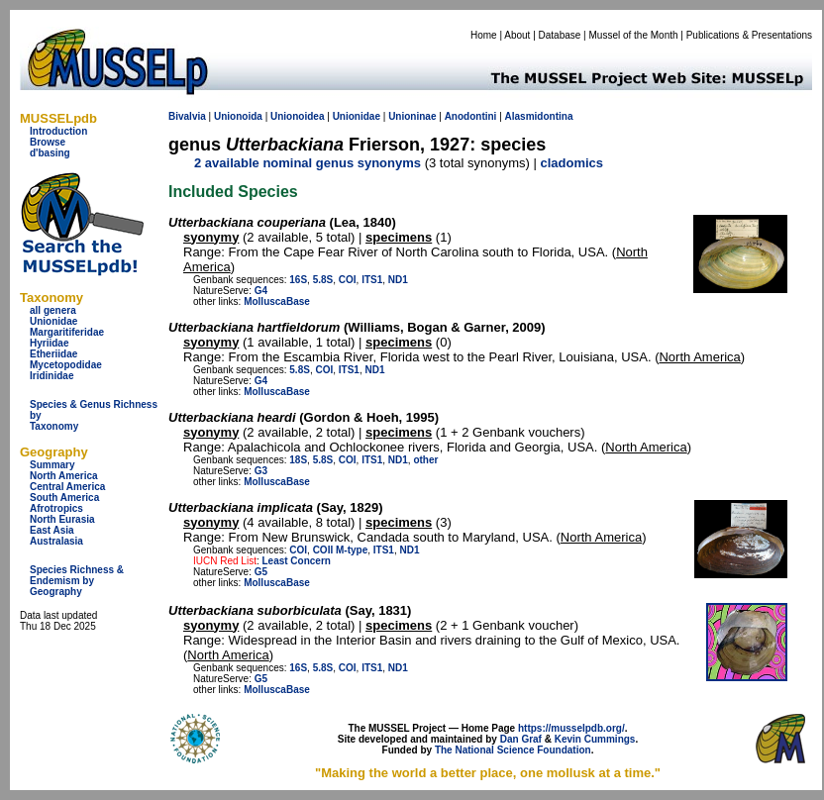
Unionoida (238, 116)
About (517, 35)
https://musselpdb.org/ (571, 728)
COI (348, 279)
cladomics (571, 162)
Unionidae (53, 321)
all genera (53, 310)
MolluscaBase (277, 301)
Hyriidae (49, 343)
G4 (261, 290)
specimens (398, 237)
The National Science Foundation (513, 750)
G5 (261, 571)
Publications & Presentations (749, 35)
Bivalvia (187, 116)
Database (560, 35)
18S (298, 459)
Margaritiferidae (67, 332)
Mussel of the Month (633, 35)
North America (64, 475)
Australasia (56, 541)
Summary (52, 464)
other (425, 459)
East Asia (52, 530)
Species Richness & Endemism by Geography (77, 580)
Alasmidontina (539, 116)
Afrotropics (56, 508)
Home (483, 35)
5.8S (323, 279)
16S (298, 279)
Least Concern (295, 560)
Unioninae (412, 116)
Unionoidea (297, 116)
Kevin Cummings (595, 739)
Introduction (58, 131)
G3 (261, 470)
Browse (47, 142)
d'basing (50, 153)
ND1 (398, 279)
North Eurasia (62, 519)
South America (64, 497)
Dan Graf (521, 739)
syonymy (211, 237)
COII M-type (340, 550)
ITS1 (371, 279)
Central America (67, 486)
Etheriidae (53, 354)
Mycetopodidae (66, 364)
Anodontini (471, 116)
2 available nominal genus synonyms (307, 162)
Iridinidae (51, 375)
